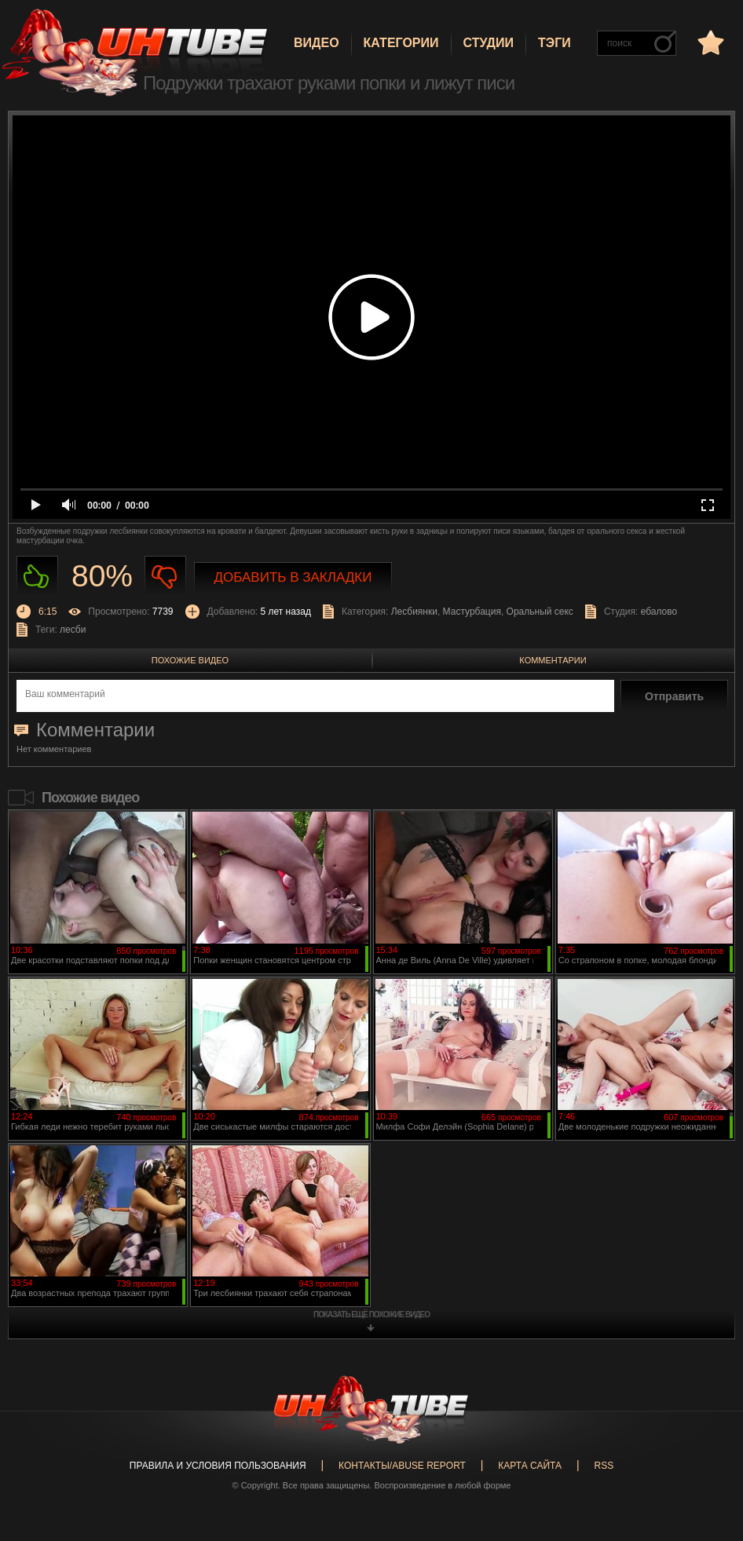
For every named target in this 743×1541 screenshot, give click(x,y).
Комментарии (552, 660)
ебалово (659, 611)
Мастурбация (472, 611)
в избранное (709, 42)
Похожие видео (190, 660)
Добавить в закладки (293, 577)
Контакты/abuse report (402, 1465)
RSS (603, 1465)
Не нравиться (165, 576)
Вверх (707, 1449)
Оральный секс (540, 611)
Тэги (554, 42)
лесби (73, 629)
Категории (401, 42)
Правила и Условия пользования (218, 1465)
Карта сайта (530, 1465)
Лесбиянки (414, 611)
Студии (488, 42)
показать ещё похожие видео (371, 1314)
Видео (316, 42)
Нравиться (37, 576)
